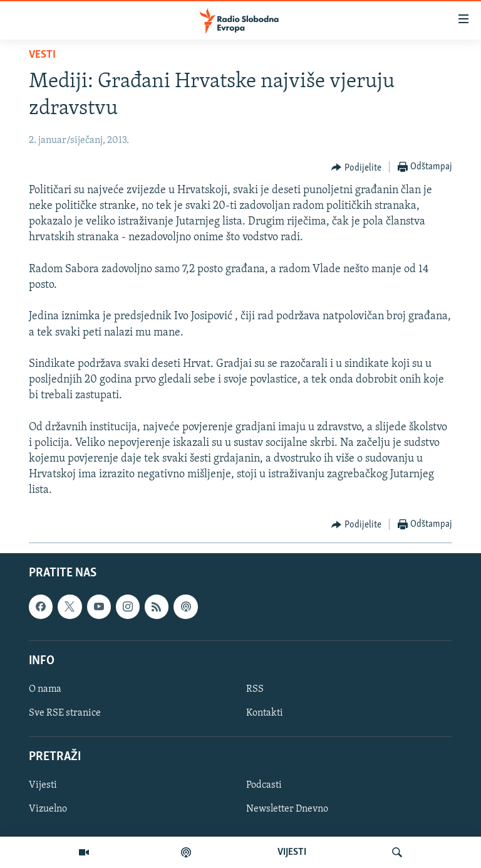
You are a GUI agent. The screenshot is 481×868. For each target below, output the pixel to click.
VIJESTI (291, 852)
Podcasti (264, 785)
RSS (255, 689)
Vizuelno (48, 809)
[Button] (356, 167)
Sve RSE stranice (65, 713)
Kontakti (264, 713)
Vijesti (43, 785)
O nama (45, 689)
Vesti (42, 55)
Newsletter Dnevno (287, 809)
